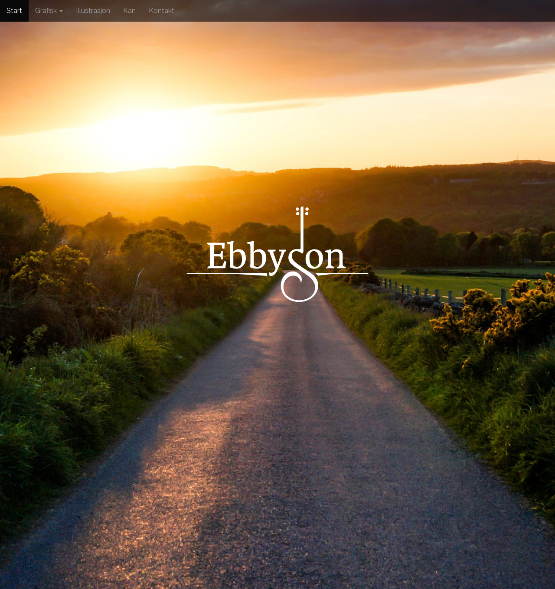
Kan (129, 10)
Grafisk (49, 10)
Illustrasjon (93, 10)
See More (278, 372)
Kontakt (161, 10)
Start (14, 10)
